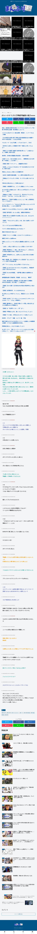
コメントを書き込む (18, 914)
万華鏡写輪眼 (27, 712)
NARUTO (9, 712)
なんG (3, 710)
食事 (7, 714)
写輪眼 (32, 712)
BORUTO (4, 712)
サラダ (21, 712)
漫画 (3, 714)
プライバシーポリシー (18, 927)
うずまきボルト (16, 712)
